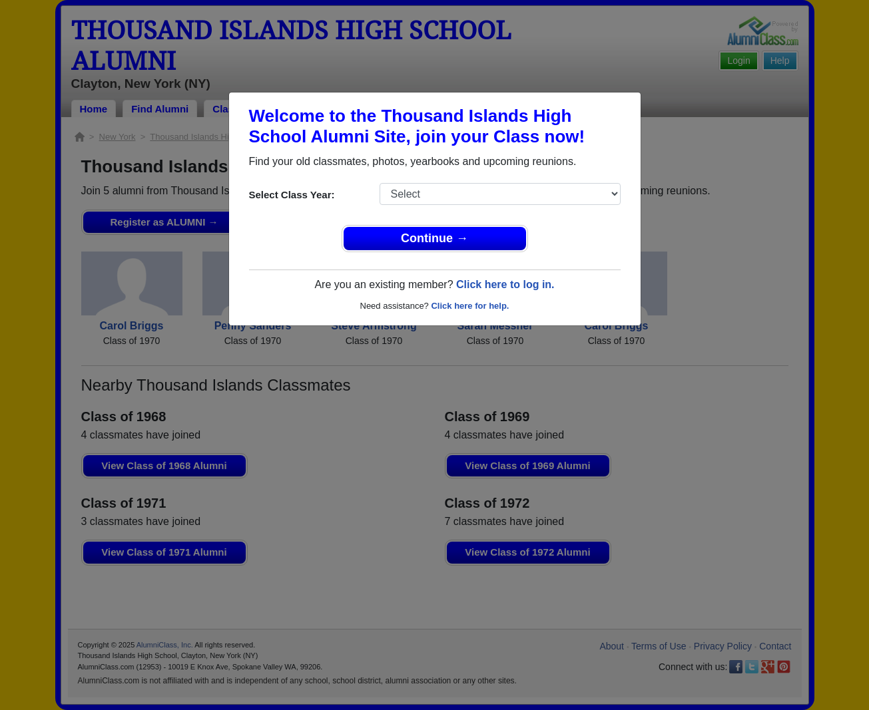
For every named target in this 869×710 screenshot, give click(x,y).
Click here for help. (470, 306)
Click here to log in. (505, 284)
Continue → (434, 238)
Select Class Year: (292, 194)
